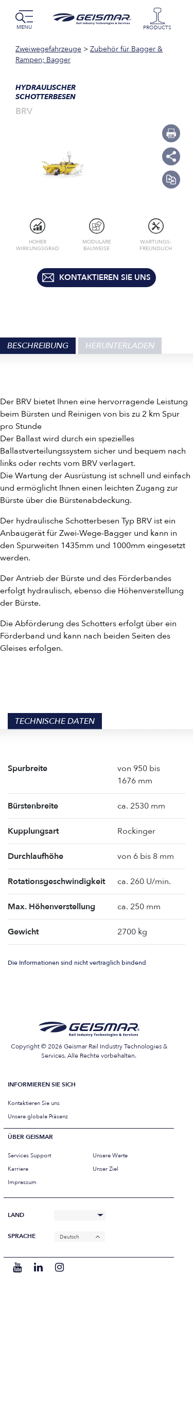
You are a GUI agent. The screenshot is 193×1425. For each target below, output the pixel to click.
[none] (80, 1237)
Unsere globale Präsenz (38, 1116)
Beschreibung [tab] (37, 345)
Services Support (29, 1155)
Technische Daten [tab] (55, 721)
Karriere (18, 1169)
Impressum (22, 1182)
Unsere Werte (110, 1155)
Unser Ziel (105, 1169)
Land (16, 1215)
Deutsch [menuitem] (69, 1236)
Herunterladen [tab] (119, 345)
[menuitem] (80, 1237)
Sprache (22, 1236)
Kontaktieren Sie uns (34, 1103)
